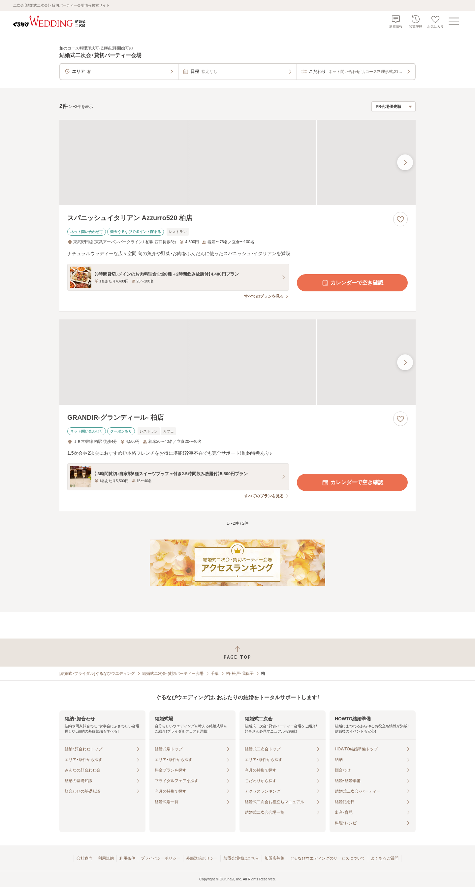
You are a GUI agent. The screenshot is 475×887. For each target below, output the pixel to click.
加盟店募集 (274, 858)
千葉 (215, 673)
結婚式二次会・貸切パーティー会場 (173, 673)
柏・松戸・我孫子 (240, 673)
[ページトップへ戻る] (237, 653)
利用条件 (127, 858)
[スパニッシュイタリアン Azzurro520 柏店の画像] (237, 162)
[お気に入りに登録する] (400, 219)
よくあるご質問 (384, 858)
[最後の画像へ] (405, 162)
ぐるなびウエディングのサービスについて (327, 858)
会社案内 (84, 858)
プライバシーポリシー (160, 858)
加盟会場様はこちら (241, 858)
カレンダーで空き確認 (352, 283)
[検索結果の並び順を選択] (393, 106)
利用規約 (106, 858)
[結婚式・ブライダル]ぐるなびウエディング (97, 673)
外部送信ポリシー (202, 858)
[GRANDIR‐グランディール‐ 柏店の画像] (237, 362)
